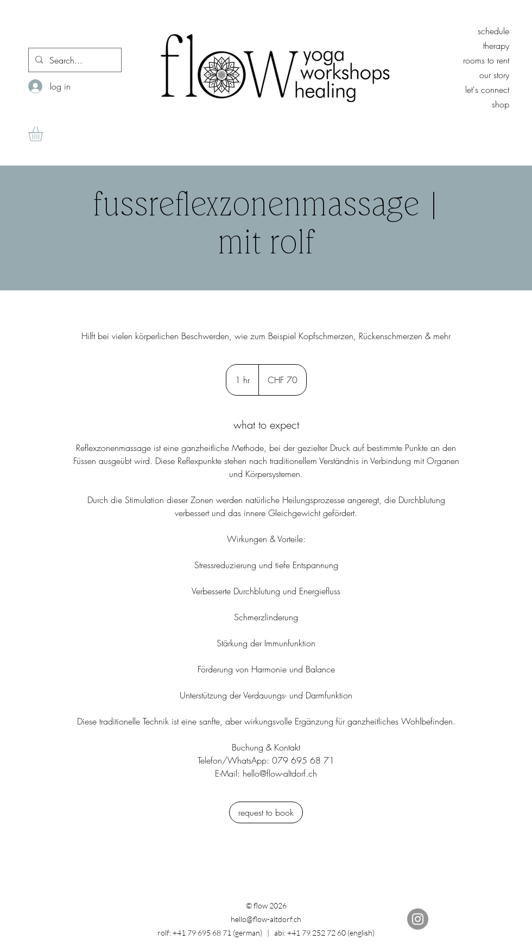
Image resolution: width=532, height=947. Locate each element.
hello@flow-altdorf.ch (266, 919)
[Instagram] (417, 919)
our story (494, 75)
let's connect (487, 90)
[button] (44, 133)
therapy (496, 46)
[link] (266, 812)
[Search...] (73, 60)
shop (500, 104)
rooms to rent (486, 60)
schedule (493, 31)
